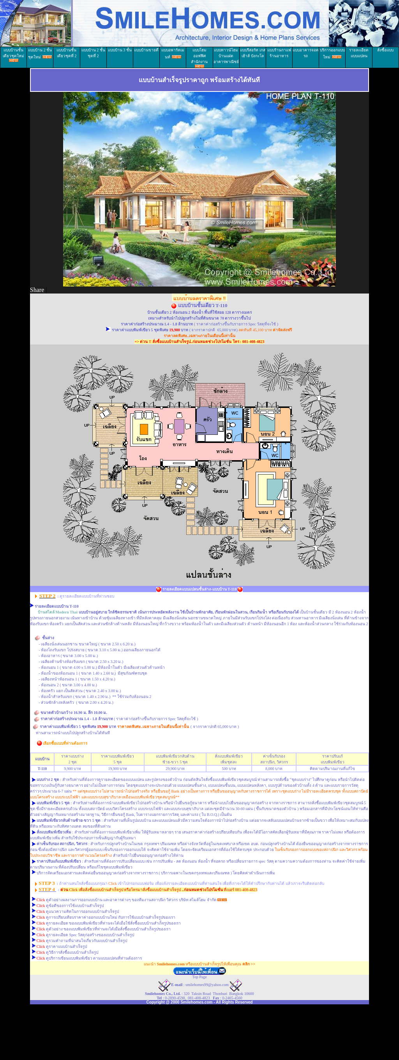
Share (37, 290)
